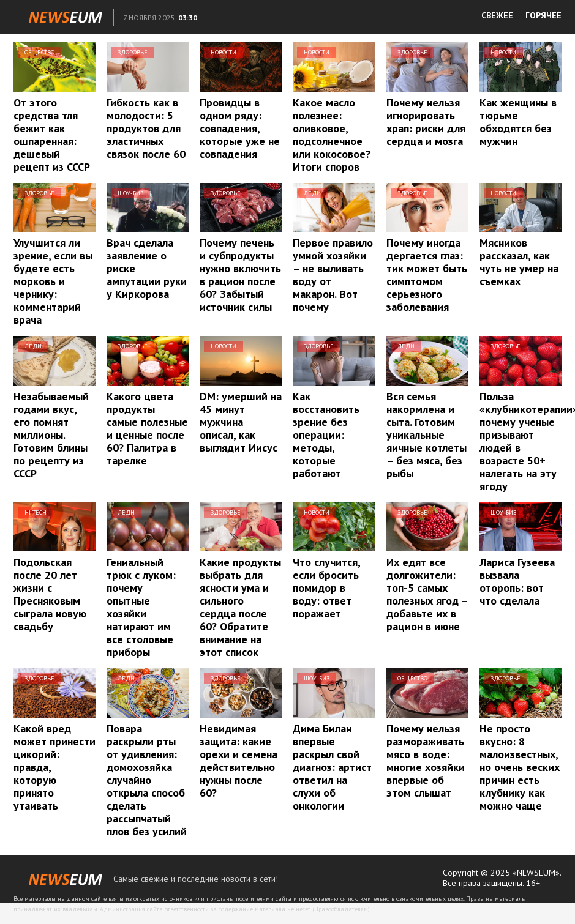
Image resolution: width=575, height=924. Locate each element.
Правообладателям (341, 909)
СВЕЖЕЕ (497, 15)
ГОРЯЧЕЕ (543, 15)
